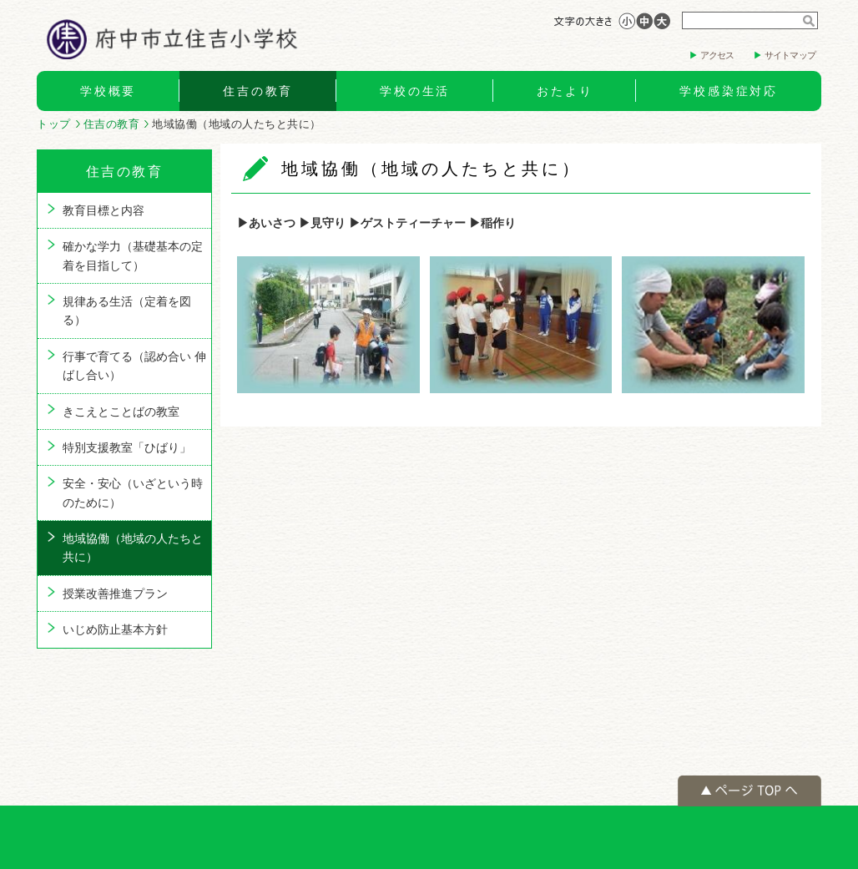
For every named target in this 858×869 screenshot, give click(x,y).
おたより (565, 91)
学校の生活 (415, 91)
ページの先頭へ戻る (749, 791)
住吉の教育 (258, 91)
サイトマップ (790, 55)
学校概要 (108, 91)
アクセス (717, 55)
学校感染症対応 (728, 91)
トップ (54, 124)
